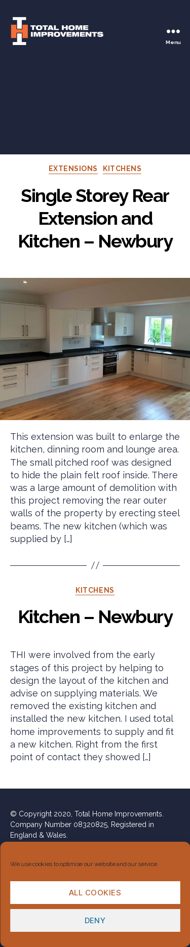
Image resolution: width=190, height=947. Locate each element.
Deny (95, 920)
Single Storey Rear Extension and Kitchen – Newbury (95, 218)
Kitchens (122, 168)
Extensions (73, 168)
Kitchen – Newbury (95, 616)
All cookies (95, 892)
